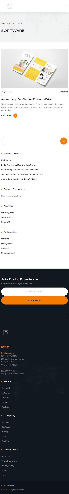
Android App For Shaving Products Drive (26, 99)
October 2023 (7, 217)
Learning (5, 239)
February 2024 (7, 213)
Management (7, 243)
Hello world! (6, 160)
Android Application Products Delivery (18, 179)
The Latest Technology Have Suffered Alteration (22, 174)
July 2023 (5, 222)
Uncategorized (8, 253)
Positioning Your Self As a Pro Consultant (19, 170)
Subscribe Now (34, 300)
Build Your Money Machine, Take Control (19, 165)
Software (5, 248)
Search (63, 141)
